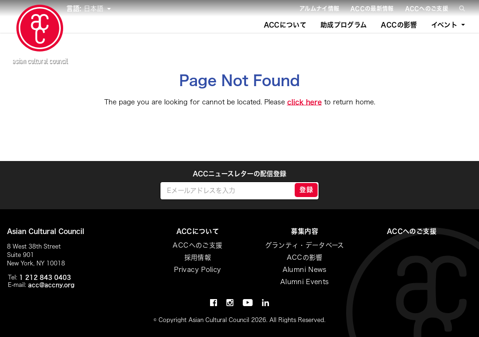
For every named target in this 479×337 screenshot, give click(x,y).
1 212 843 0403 (45, 277)
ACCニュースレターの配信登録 (239, 173)
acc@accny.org (51, 284)
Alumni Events (304, 281)
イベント (444, 25)
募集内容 (304, 231)
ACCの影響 (399, 25)
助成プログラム (343, 25)
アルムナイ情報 (319, 8)
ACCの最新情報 (371, 8)
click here (304, 102)
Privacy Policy (197, 269)
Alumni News (305, 269)
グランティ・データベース (304, 245)
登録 (306, 189)
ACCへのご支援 (426, 8)
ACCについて (285, 25)
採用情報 (197, 257)
